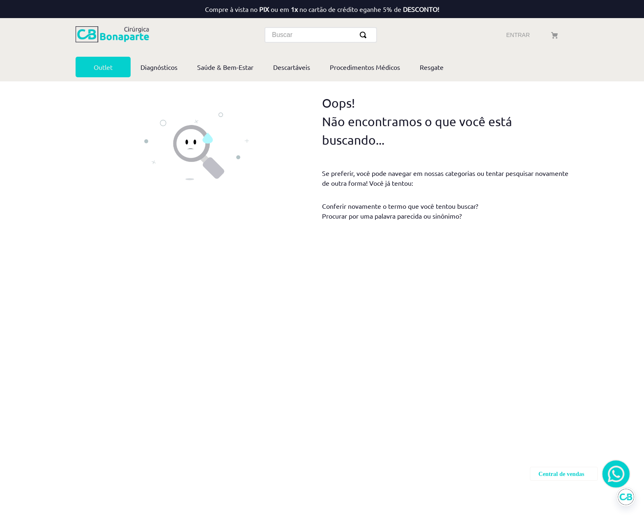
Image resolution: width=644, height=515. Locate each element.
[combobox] (320, 35)
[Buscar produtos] (365, 35)
